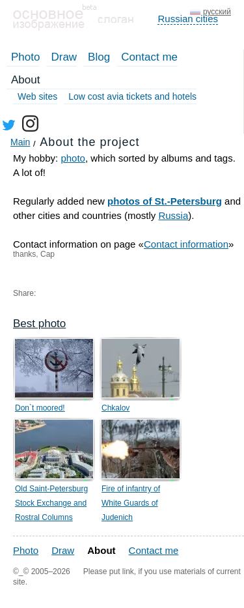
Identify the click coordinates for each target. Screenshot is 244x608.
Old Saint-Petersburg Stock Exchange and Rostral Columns (51, 503)
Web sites (37, 96)
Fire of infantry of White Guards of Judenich (131, 503)
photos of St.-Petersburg (164, 201)
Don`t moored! (40, 408)
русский (217, 11)
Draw (64, 57)
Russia (173, 215)
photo (73, 158)
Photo (25, 57)
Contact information (186, 244)
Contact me (149, 57)
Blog (99, 57)
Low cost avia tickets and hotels (132, 96)
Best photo (39, 323)
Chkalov (115, 408)
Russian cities (187, 18)
